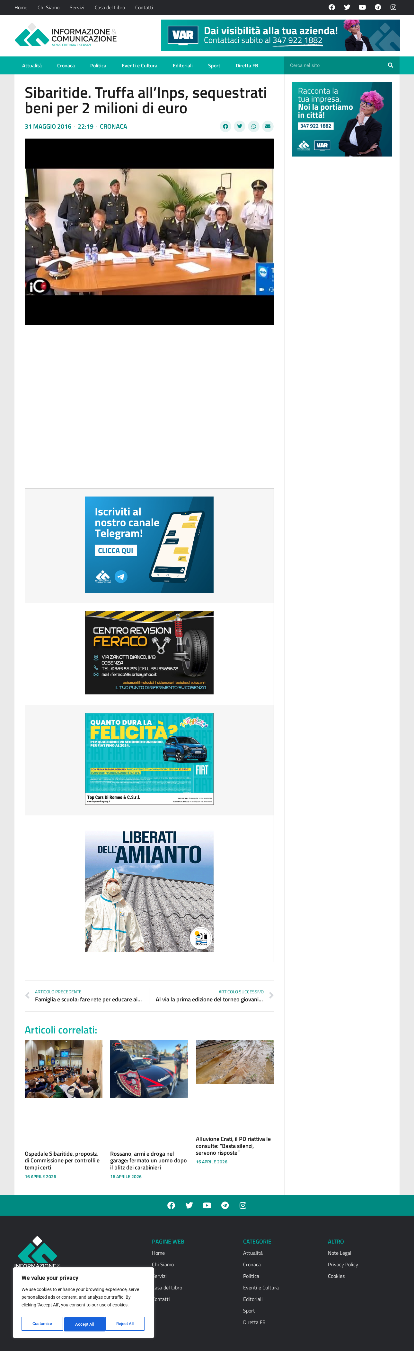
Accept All (126, 1324)
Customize (42, 1324)
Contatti (144, 7)
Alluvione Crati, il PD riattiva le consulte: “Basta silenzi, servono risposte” (233, 1145)
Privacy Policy (343, 1264)
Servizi (77, 7)
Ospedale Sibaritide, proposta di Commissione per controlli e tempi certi (62, 1160)
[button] (225, 126)
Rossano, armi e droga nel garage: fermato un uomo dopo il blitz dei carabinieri (148, 1160)
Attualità (32, 65)
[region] (83, 1304)
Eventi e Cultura (139, 65)
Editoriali (183, 65)
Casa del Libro (110, 7)
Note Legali (340, 1253)
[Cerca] (391, 65)
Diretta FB (247, 65)
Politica (98, 65)
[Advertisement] (340, 260)
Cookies (336, 1276)
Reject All (84, 1324)
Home (20, 7)
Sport (214, 65)
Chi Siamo (48, 7)
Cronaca (66, 65)
